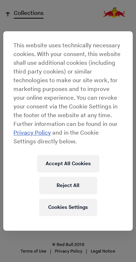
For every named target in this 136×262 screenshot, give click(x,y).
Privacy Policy (32, 133)
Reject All (68, 185)
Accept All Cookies (68, 163)
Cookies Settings (68, 207)
